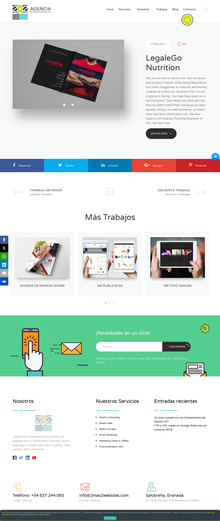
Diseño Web (104, 423)
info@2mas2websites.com (104, 495)
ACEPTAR (110, 518)
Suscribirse (179, 346)
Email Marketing (106, 434)
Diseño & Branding (108, 417)
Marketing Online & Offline (112, 440)
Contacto (189, 9)
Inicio (110, 9)
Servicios (125, 9)
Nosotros (144, 9)
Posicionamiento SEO (109, 446)
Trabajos (161, 9)
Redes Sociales (106, 429)
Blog (175, 9)
